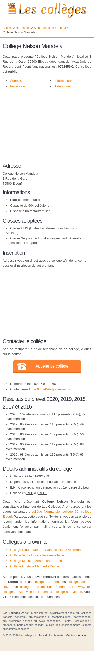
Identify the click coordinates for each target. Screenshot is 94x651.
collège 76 (70, 511)
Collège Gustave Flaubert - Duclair (35, 566)
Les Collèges (47, 10)
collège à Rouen (46, 582)
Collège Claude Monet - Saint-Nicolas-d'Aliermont (46, 550)
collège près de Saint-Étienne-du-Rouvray (52, 587)
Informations (64, 81)
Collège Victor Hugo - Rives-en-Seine (37, 555)
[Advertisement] (44, 128)
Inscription (17, 86)
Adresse (16, 81)
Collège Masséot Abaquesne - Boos (36, 561)
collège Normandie (46, 511)
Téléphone (62, 86)
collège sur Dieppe (68, 592)
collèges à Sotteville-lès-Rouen (25, 592)
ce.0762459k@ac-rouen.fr (51, 389)
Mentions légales (76, 635)
